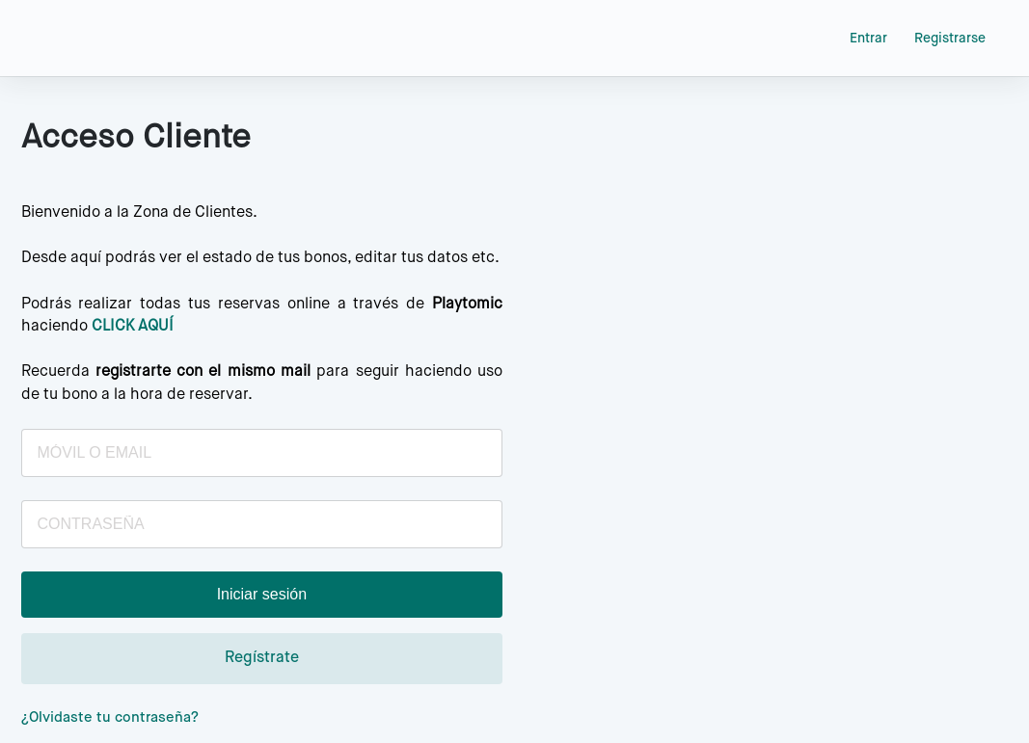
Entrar (868, 38)
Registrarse (950, 38)
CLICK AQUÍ (133, 326)
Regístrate (262, 658)
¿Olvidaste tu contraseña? (110, 717)
